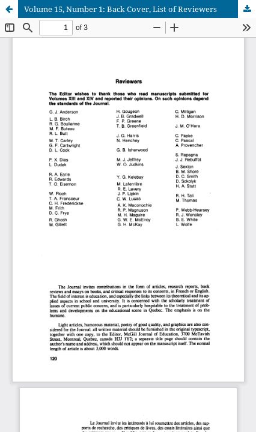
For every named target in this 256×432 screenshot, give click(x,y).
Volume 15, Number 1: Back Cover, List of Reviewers (120, 9)
